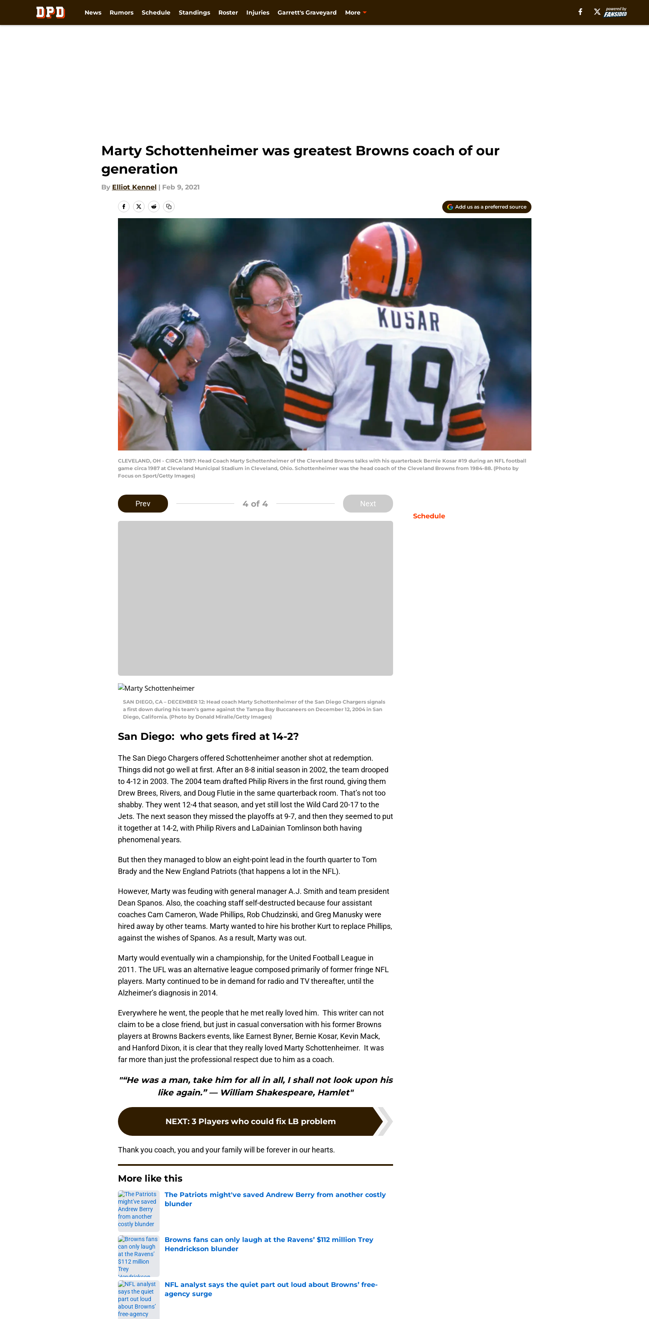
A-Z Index (334, 1301)
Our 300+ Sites (421, 1270)
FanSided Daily (143, 1285)
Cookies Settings (425, 1301)
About (128, 1270)
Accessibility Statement (246, 1301)
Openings (222, 1270)
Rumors (121, 12)
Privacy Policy (341, 1285)
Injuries (257, 12)
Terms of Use (419, 1285)
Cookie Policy (508, 1285)
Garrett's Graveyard (307, 12)
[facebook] (580, 11)
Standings (194, 12)
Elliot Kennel (134, 187)
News (93, 12)
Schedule (156, 12)
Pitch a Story (227, 1285)
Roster (228, 12)
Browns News (166, 1211)
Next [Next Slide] (368, 503)
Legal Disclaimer (145, 1301)
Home (127, 1211)
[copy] (169, 206)
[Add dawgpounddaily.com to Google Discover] (486, 207)
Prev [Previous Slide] (142, 503)
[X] (597, 11)
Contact (331, 1270)
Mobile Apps (507, 1270)
